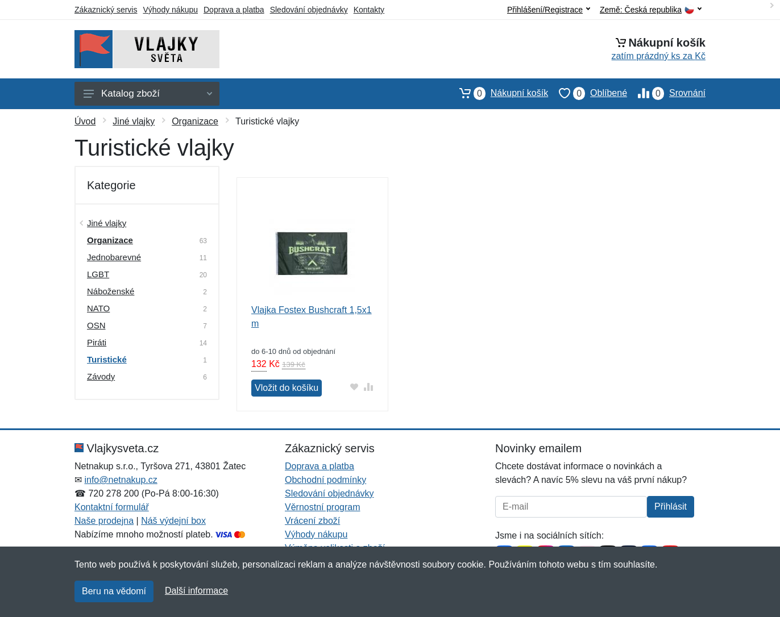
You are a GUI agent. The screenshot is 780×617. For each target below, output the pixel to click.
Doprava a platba (234, 9)
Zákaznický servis (105, 9)
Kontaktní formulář (111, 507)
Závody (101, 376)
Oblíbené (587, 93)
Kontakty (369, 9)
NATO (98, 308)
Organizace (195, 121)
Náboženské (110, 291)
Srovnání (666, 93)
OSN (96, 325)
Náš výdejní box (173, 521)
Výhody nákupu (170, 9)
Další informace (196, 590)
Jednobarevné (114, 257)
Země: (651, 10)
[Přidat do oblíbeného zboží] (354, 387)
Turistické (107, 359)
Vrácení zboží (312, 521)
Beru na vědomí (114, 591)
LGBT (98, 274)
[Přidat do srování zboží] (369, 387)
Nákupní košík (498, 93)
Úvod (85, 121)
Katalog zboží (148, 93)
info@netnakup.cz (120, 480)
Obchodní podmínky (325, 480)
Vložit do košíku (286, 388)
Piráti (96, 342)
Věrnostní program (322, 507)
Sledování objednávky (309, 9)
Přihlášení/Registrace (548, 10)
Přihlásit (670, 506)
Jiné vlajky (134, 121)
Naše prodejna (104, 521)
